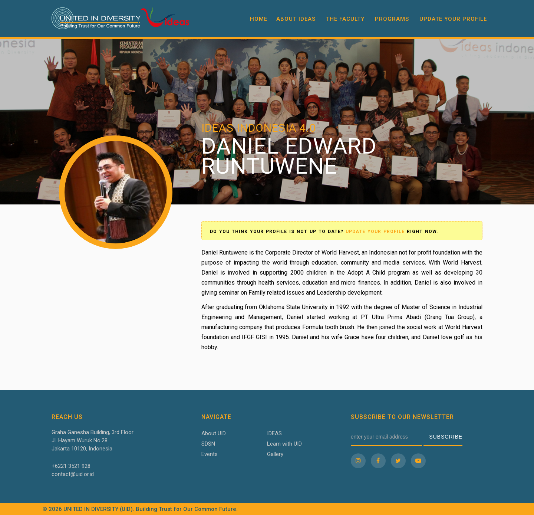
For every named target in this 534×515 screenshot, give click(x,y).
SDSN (208, 443)
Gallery (275, 454)
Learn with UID (284, 443)
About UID (213, 433)
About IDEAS (296, 19)
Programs (392, 19)
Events (209, 454)
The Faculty (345, 19)
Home (258, 19)
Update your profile (453, 19)
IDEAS (274, 433)
